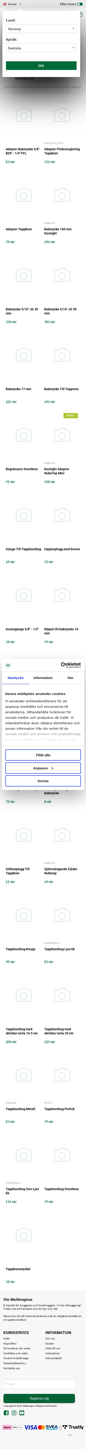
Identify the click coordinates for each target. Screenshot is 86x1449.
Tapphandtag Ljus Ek (59, 949)
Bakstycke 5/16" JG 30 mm (22, 311)
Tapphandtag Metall (20, 1109)
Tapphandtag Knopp (20, 949)
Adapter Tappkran (19, 229)
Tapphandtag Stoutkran (61, 1189)
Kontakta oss (11, 1368)
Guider (49, 1343)
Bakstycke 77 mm (18, 389)
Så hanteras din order (17, 1348)
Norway (12, 4)
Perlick (48, 1102)
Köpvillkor (10, 1343)
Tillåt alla (43, 755)
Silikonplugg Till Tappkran (18, 871)
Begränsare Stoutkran (22, 469)
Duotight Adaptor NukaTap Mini (56, 471)
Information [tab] (43, 678)
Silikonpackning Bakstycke (56, 791)
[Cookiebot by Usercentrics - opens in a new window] (61, 665)
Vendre (53, 1406)
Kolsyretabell (53, 1358)
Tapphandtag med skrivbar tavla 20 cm (58, 1031)
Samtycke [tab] (15, 678)
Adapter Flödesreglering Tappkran (62, 151)
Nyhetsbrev (52, 1353)
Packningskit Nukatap (22, 789)
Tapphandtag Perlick (59, 1109)
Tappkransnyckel (18, 1269)
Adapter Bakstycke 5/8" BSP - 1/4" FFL (22, 151)
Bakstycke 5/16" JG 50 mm (60, 311)
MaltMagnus (51, 943)
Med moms (71, 5)
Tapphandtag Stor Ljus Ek (22, 1191)
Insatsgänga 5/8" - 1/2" (22, 629)
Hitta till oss (53, 1348)
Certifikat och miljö (15, 1353)
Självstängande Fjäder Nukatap (60, 871)
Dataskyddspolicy (14, 1363)
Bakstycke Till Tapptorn (61, 389)
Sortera (24, 78)
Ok (41, 65)
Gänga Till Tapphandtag (23, 549)
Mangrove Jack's (54, 143)
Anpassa (43, 768)
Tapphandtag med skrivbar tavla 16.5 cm (22, 1031)
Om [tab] (70, 678)
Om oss (50, 1338)
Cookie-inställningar (16, 1358)
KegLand (49, 223)
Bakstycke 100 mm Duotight (58, 231)
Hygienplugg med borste (62, 549)
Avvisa (43, 781)
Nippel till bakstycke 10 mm (61, 631)
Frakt (6, 1338)
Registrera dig (39, 1398)
